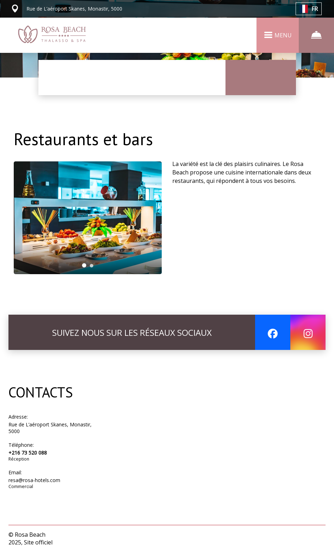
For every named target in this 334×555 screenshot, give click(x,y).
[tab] (84, 265)
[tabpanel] (88, 217)
